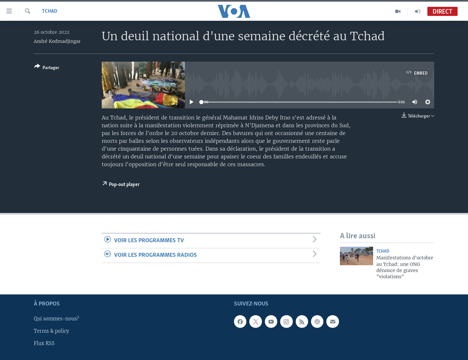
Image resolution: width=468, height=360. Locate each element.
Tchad (49, 11)
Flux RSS (44, 343)
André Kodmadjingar (57, 41)
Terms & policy (51, 331)
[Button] (46, 68)
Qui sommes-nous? (56, 319)
